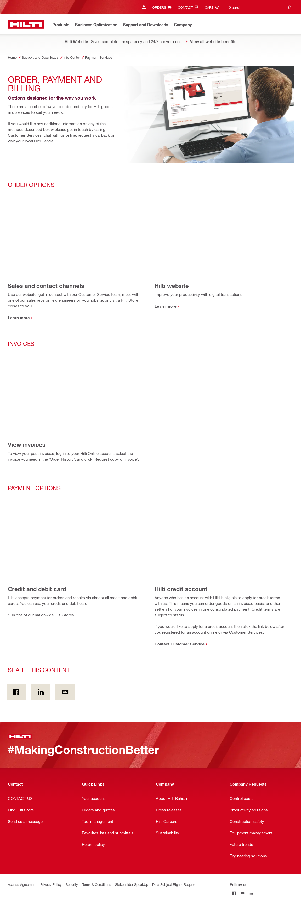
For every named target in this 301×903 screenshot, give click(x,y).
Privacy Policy (51, 884)
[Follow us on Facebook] (234, 893)
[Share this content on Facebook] (16, 692)
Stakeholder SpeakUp (131, 884)
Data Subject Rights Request (174, 884)
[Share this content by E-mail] (65, 692)
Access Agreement (22, 884)
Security (72, 884)
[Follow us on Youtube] (242, 893)
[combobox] (259, 7)
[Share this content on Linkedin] (40, 692)
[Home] (26, 24)
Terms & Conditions (96, 884)
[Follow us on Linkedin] (251, 893)
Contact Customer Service (180, 643)
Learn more (19, 317)
